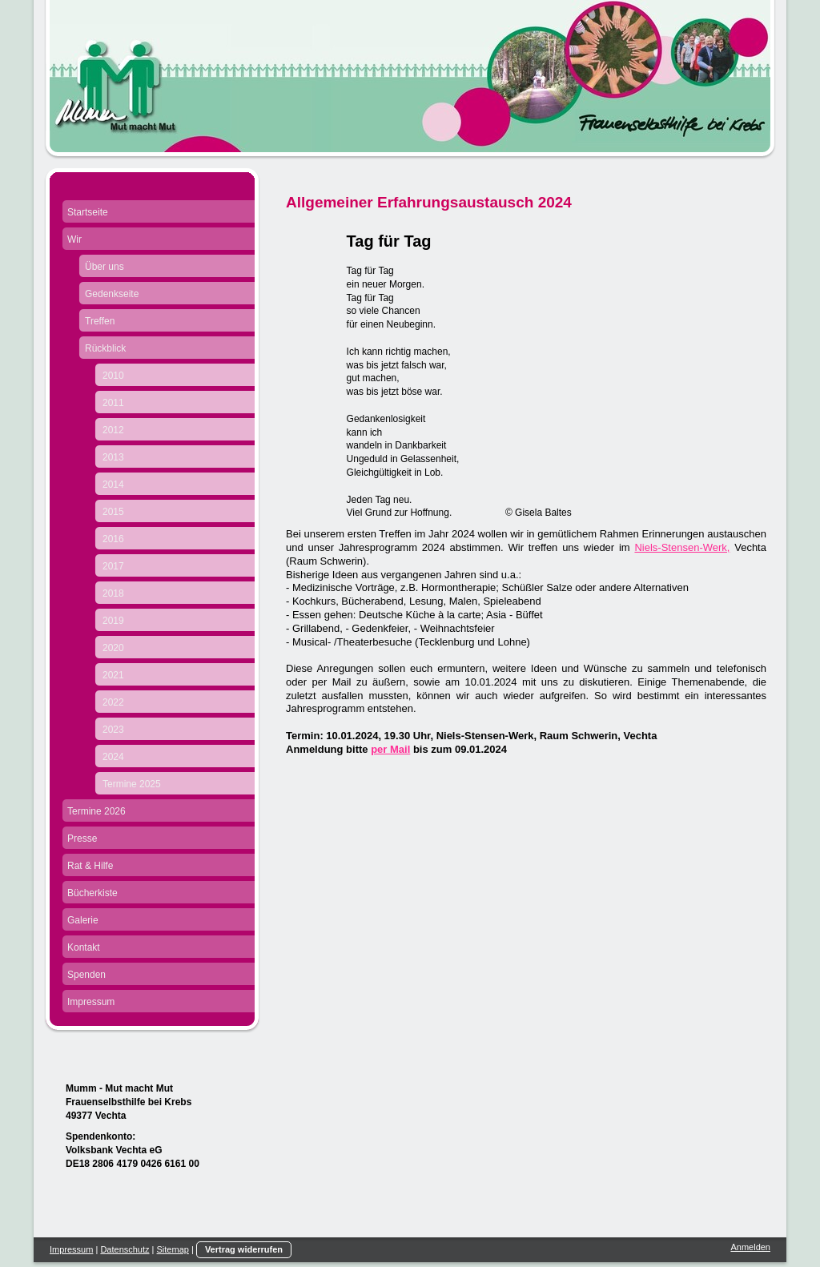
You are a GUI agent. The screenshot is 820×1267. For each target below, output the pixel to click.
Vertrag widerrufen (244, 1249)
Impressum (71, 1249)
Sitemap (173, 1249)
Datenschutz (124, 1249)
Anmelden (750, 1247)
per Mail (390, 749)
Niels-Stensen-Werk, (682, 547)
